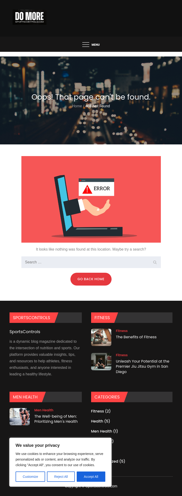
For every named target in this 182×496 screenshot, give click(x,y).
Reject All (61, 477)
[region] (60, 462)
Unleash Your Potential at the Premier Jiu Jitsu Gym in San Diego (142, 366)
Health (97, 421)
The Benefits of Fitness (136, 337)
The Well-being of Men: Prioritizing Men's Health (56, 419)
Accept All (91, 477)
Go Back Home (90, 279)
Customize (30, 477)
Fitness (122, 330)
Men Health (43, 410)
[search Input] (91, 262)
